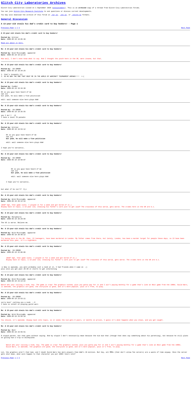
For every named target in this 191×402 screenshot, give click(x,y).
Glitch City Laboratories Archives (33, 3)
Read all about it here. (12, 47)
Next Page (185, 31)
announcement (59, 9)
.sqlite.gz (76, 16)
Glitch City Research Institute (28, 13)
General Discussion (14, 21)
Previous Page (7, 31)
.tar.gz (54, 16)
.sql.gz (63, 16)
